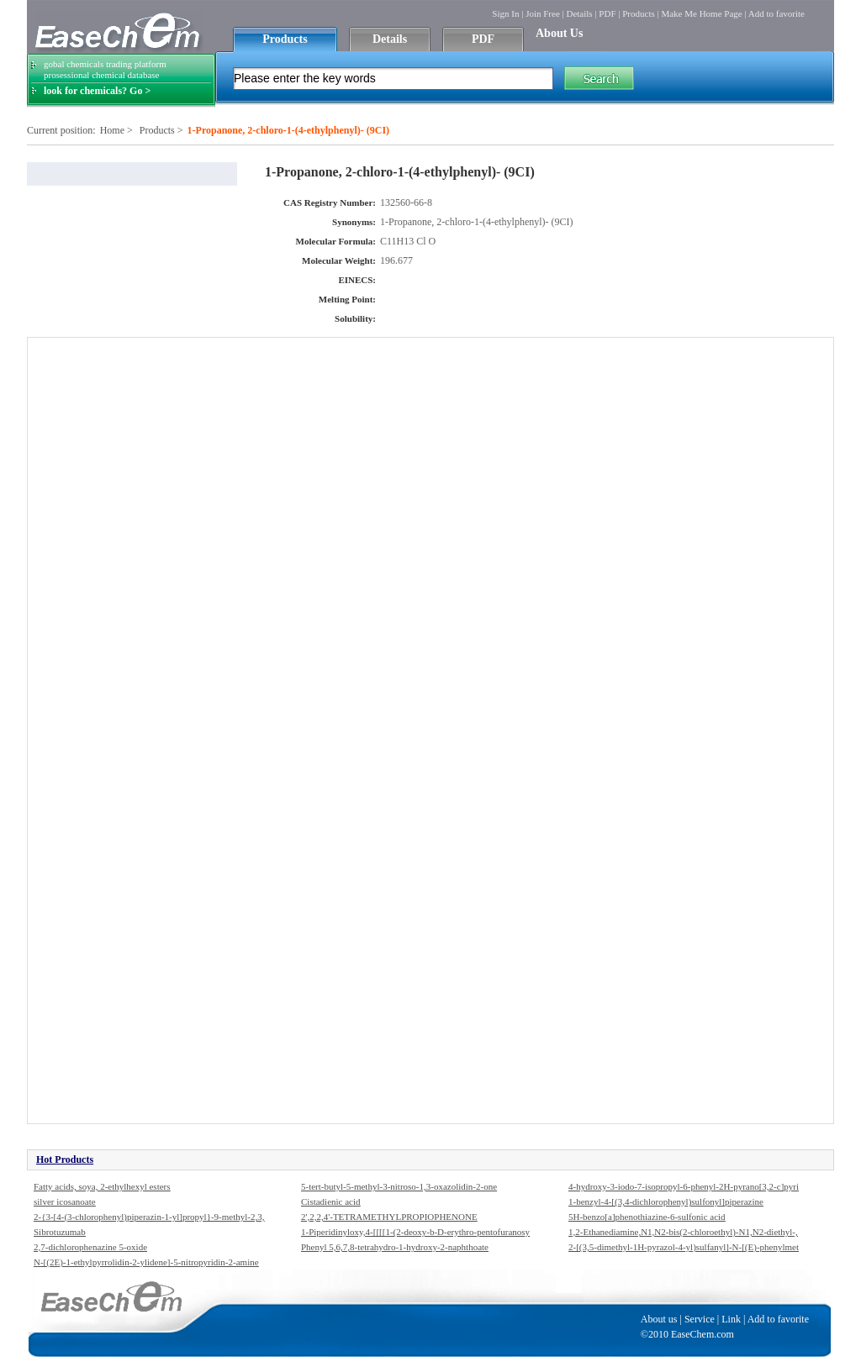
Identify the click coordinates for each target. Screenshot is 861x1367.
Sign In (505, 13)
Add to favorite (776, 13)
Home (112, 130)
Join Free (543, 13)
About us (659, 1319)
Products (638, 13)
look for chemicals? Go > (97, 91)
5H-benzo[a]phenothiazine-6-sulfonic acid (647, 1217)
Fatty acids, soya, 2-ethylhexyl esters (102, 1186)
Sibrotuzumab (60, 1232)
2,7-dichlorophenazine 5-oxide (90, 1247)
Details (579, 13)
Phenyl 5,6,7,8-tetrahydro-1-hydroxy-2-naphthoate (395, 1247)
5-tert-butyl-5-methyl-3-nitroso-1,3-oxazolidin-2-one (399, 1186)
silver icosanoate (65, 1201)
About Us (559, 33)
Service (699, 1319)
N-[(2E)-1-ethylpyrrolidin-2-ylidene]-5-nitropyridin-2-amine (146, 1262)
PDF (607, 13)
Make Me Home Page (701, 13)
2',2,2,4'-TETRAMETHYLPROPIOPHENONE (389, 1217)
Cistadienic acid (331, 1201)
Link (731, 1319)
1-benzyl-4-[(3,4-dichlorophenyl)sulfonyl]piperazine (665, 1201)
